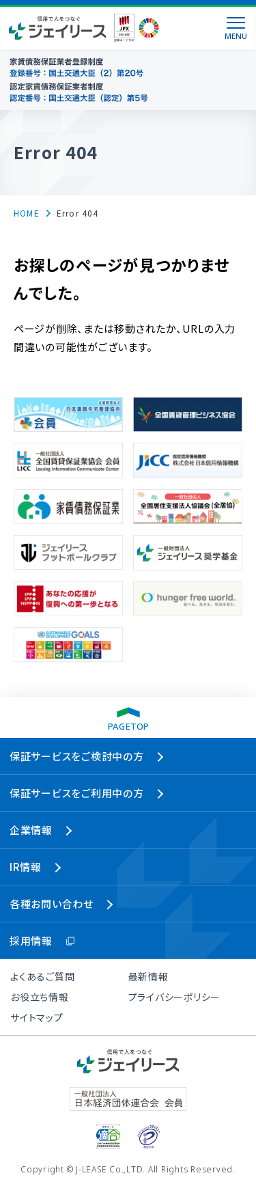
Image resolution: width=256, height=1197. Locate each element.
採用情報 (31, 940)
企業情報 (31, 830)
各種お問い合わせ (52, 903)
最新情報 (148, 976)
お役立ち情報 (39, 997)
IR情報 (26, 866)
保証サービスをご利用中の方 (77, 793)
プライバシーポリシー (174, 997)
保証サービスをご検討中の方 (77, 756)
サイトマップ (36, 1017)
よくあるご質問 (42, 976)
